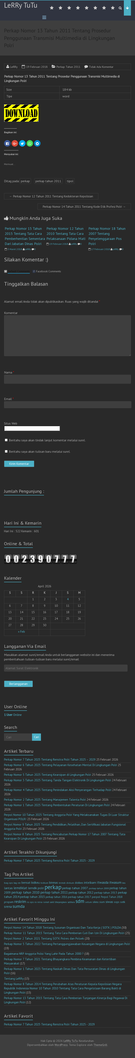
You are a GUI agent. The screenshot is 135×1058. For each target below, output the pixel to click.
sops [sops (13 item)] (116, 902)
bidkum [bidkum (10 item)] (44, 882)
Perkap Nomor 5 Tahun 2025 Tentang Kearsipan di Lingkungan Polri (47, 775)
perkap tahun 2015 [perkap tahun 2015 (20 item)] (32, 897)
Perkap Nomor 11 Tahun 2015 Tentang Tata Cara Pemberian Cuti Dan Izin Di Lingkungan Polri (64, 933)
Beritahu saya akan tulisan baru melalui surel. (39, 451)
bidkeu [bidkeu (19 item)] (35, 883)
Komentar (11, 313)
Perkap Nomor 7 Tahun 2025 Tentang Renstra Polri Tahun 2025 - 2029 (49, 860)
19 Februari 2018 (37, 67)
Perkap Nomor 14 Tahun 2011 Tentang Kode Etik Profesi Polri (84, 207)
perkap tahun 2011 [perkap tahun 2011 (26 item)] (54, 892)
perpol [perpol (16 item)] (96, 897)
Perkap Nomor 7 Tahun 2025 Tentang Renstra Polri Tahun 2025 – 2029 (49, 759)
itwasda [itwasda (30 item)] (102, 882)
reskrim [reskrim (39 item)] (20, 901)
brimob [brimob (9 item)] (62, 882)
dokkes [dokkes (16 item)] (79, 883)
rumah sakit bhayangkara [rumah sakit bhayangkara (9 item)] (55, 902)
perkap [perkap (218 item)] (53, 887)
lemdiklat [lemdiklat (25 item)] (20, 888)
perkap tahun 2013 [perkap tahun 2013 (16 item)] (105, 892)
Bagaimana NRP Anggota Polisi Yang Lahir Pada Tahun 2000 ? (44, 954)
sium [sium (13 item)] (102, 902)
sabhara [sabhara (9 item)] (71, 902)
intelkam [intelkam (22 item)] (90, 882)
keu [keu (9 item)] (123, 882)
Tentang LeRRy (14, 978)
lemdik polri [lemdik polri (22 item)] (36, 888)
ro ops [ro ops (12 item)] (30, 902)
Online (13, 715)
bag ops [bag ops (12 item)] (8, 882)
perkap (25, 181)
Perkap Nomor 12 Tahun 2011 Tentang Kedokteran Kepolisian (51, 196)
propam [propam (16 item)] (9, 902)
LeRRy (14, 67)
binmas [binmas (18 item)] (53, 883)
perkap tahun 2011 (48, 181)
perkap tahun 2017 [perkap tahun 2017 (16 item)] (79, 897)
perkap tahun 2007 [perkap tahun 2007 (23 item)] (75, 888)
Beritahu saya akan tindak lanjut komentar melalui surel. (47, 440)
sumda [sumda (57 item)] (19, 906)
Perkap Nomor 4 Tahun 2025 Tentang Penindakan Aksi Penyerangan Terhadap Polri (57, 790)
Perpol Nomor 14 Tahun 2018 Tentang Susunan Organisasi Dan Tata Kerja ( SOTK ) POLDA (62, 927)
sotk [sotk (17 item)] (122, 902)
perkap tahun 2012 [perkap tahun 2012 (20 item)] (81, 892)
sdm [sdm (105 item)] (80, 901)
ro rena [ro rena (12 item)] (38, 902)
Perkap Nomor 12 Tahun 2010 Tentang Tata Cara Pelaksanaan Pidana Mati (65, 233)
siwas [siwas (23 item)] (109, 902)
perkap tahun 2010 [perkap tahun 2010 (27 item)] (25, 892)
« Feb (21, 631)
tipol (70, 181)
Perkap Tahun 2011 (68, 67)
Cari (36, 737)
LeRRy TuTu (20, 5)
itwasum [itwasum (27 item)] (115, 882)
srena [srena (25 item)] (8, 906)
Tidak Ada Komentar (101, 67)
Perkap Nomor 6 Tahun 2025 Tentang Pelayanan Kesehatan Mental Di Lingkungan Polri (60, 765)
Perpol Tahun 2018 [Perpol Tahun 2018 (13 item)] (111, 897)
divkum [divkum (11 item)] (70, 882)
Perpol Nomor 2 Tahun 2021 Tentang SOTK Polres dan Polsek (44, 938)
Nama (9, 372)
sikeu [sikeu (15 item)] (96, 902)
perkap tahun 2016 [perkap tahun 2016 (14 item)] (56, 897)
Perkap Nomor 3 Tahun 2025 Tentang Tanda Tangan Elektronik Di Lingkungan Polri (57, 780)
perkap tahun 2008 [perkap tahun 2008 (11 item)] (99, 888)
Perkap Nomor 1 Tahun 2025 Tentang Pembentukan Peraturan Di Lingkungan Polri (57, 805)
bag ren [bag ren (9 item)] (17, 882)
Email (9, 399)
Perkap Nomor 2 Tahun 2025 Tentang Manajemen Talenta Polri (45, 799)
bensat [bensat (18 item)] (25, 883)
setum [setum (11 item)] (88, 902)
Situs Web (10, 423)
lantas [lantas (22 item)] (8, 888)
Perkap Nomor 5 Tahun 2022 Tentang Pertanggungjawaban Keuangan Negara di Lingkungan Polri (67, 944)
